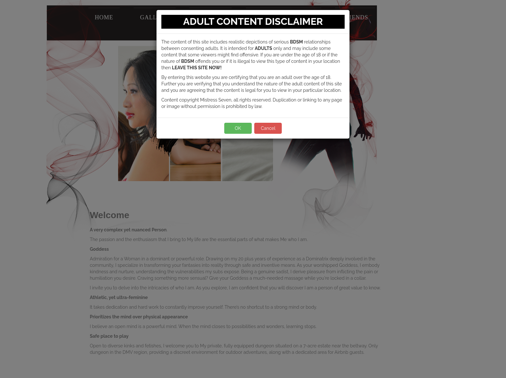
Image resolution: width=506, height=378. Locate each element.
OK (238, 128)
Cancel (268, 128)
